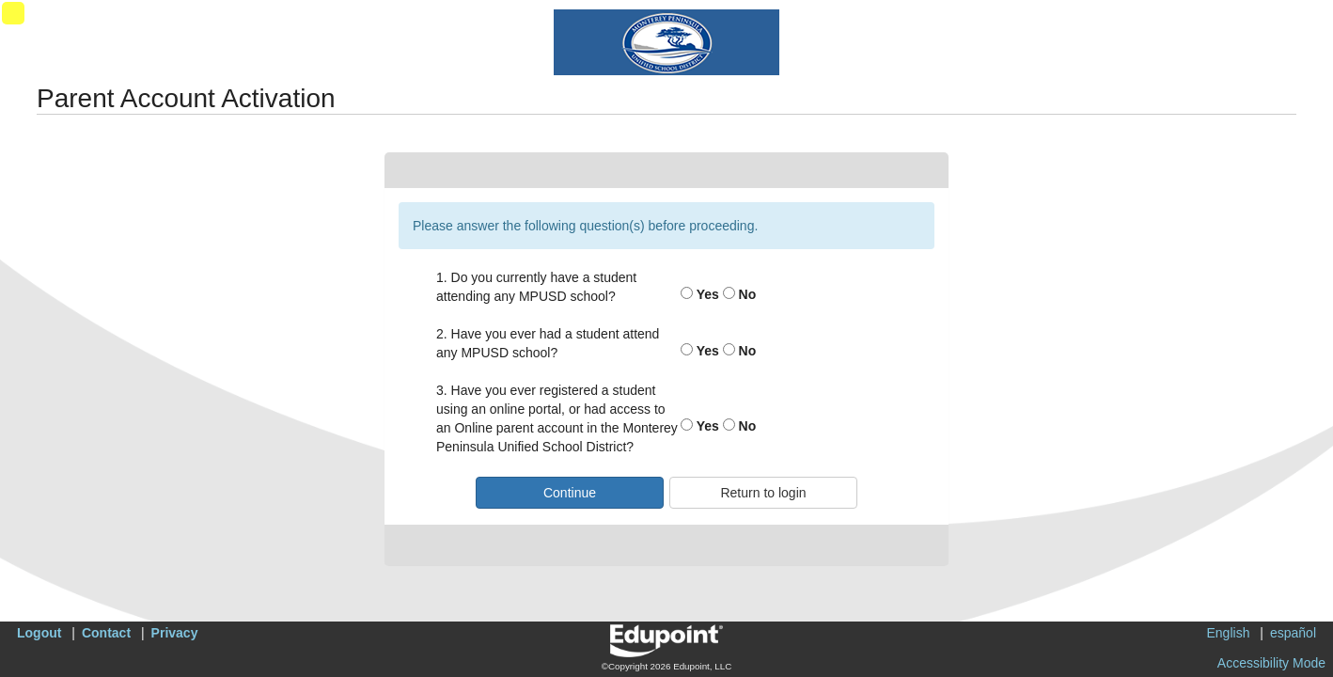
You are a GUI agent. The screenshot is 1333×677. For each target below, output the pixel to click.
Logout (39, 632)
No (740, 294)
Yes (700, 294)
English (1228, 632)
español (1293, 632)
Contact (106, 632)
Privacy (174, 632)
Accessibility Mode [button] (1271, 662)
